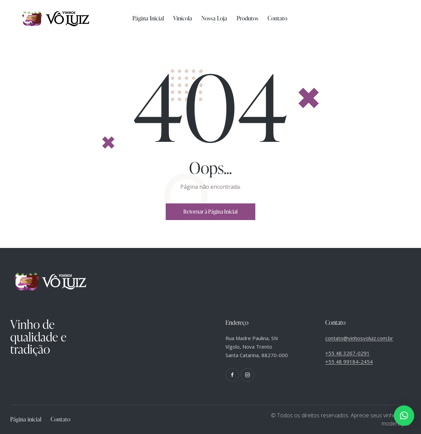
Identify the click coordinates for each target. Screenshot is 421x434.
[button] (404, 415)
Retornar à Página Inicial (210, 211)
